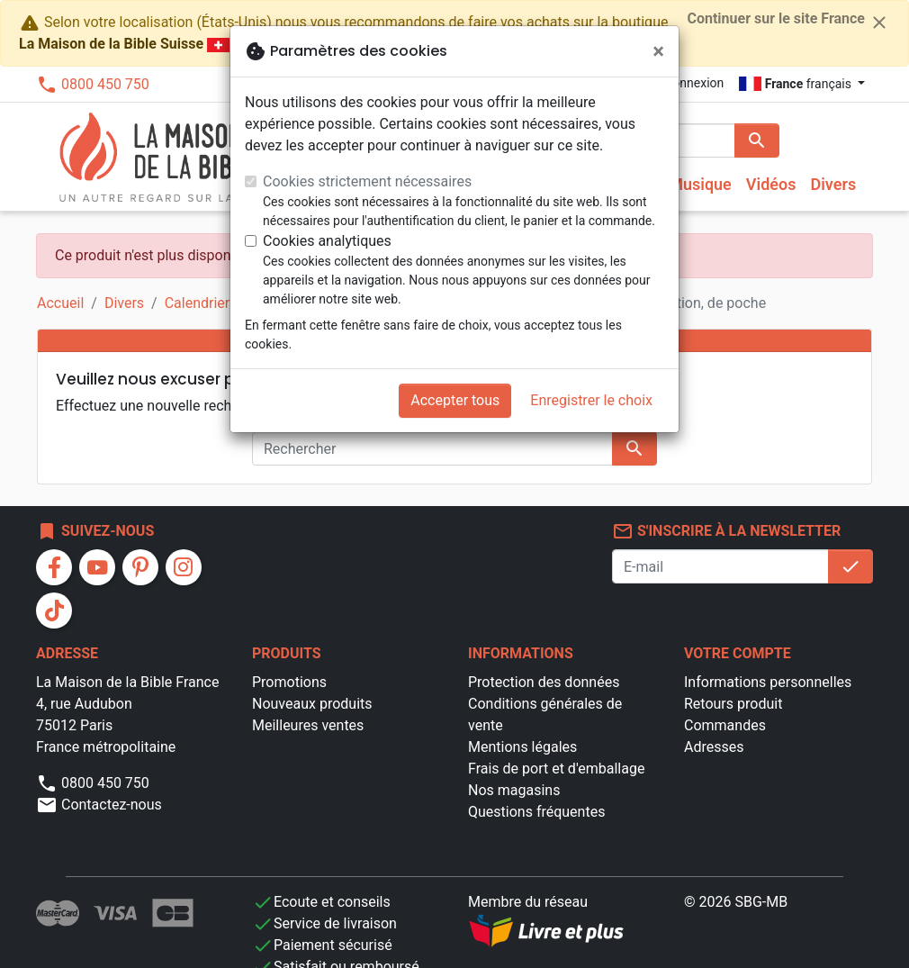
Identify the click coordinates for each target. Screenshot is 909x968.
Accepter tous (455, 400)
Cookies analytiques (327, 240)
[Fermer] (658, 51)
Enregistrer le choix (591, 400)
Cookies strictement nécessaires (367, 181)
